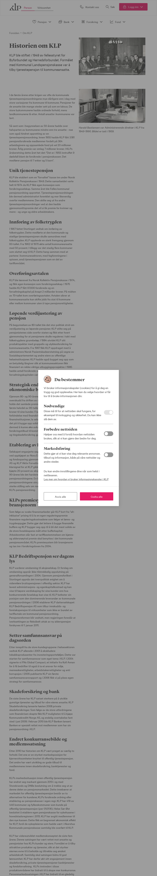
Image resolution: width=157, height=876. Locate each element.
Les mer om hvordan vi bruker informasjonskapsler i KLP (76, 479)
